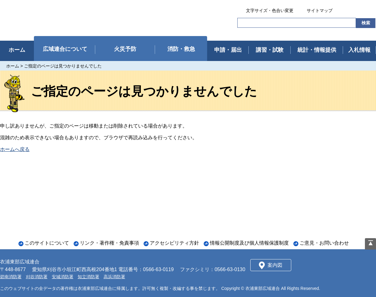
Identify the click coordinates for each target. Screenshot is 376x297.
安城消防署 (62, 276)
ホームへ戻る (15, 149)
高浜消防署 (114, 276)
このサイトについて (47, 243)
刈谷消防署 (36, 276)
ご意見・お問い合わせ (324, 243)
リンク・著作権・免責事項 (109, 243)
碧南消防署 (11, 276)
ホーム (12, 65)
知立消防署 (88, 276)
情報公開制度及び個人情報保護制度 (249, 243)
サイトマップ (320, 10)
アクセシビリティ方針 (174, 243)
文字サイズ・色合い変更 (269, 10)
